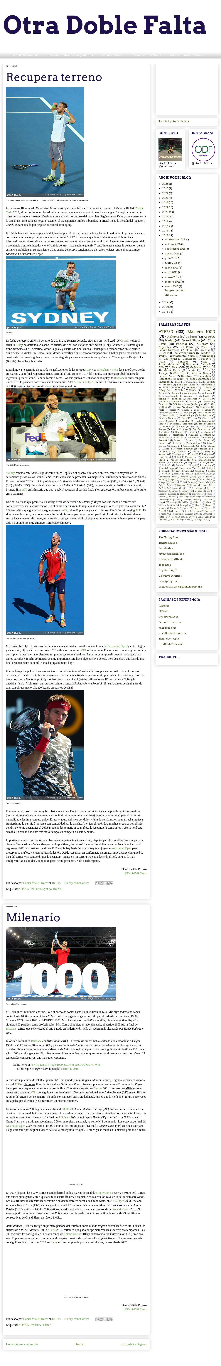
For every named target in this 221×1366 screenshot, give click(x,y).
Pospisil (191, 462)
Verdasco (205, 432)
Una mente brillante (170, 559)
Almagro (193, 435)
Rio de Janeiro (179, 429)
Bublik (161, 479)
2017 (165, 226)
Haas (164, 407)
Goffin (211, 404)
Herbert (177, 448)
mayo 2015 (172, 267)
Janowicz (181, 451)
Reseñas (205, 350)
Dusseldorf (196, 443)
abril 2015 (171, 272)
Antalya (211, 474)
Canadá (189, 440)
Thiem (206, 370)
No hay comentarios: (77, 883)
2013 (165, 307)
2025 (165, 188)
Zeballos (162, 435)
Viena (115, 369)
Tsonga (163, 373)
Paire (160, 511)
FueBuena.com (167, 627)
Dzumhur (194, 485)
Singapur (189, 514)
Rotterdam (206, 465)
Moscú (198, 505)
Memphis (206, 457)
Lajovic (186, 500)
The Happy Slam (168, 537)
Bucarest (192, 398)
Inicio (80, 1344)
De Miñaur (178, 443)
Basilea (97, 1088)
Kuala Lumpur (203, 421)
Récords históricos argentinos (70, 55)
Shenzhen (103, 369)
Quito (208, 426)
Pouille (167, 426)
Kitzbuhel (194, 497)
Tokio (166, 387)
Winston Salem (201, 373)
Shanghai (164, 381)
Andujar (187, 412)
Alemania (189, 474)
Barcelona (191, 387)
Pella (168, 511)
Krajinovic (174, 500)
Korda (164, 500)
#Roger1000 (55, 1064)
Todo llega (164, 564)
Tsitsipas (163, 412)
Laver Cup (164, 457)
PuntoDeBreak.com (170, 622)
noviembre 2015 (175, 239)
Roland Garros (121, 1209)
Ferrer (205, 347)
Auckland (163, 437)
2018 (165, 221)
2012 (165, 311)
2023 (165, 198)
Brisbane (119, 378)
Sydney (10, 472)
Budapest (172, 479)
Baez (175, 477)
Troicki (57, 888)
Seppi (171, 468)
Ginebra (206, 418)
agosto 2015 (172, 253)
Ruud (161, 468)
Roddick (180, 465)
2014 (165, 302)
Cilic (161, 367)
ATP (18, 344)
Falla (213, 485)
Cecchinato (205, 440)
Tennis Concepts (168, 638)
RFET (212, 462)
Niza (199, 423)
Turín (177, 471)
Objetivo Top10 (167, 570)
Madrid (205, 353)
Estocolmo (204, 376)
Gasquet (198, 404)
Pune (202, 462)
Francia (206, 358)
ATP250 (23, 888)
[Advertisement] (186, 89)
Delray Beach (165, 390)
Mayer (162, 423)
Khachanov (178, 454)
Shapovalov (185, 468)
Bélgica (207, 398)
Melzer (209, 502)
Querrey (194, 426)
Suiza (192, 432)
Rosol (192, 465)
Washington (190, 393)
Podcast (181, 344)
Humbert (184, 494)
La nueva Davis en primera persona (180, 586)
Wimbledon (207, 355)
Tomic (182, 517)
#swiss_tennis (39, 1064)
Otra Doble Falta (105, 25)
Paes (210, 508)
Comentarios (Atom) (84, 1355)
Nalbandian (205, 460)
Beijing (162, 398)
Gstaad (124, 340)
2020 (165, 212)
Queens (180, 426)
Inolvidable (165, 548)
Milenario (33, 917)
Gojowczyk (187, 491)
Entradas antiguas (134, 1344)
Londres (183, 361)
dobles (211, 471)
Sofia (198, 468)
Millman (162, 505)
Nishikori (189, 350)
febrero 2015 (173, 281)
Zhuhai (206, 519)
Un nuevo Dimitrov (170, 575)
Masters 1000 (201, 331)
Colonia (162, 443)
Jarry (207, 451)
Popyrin (177, 511)
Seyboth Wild (164, 514)
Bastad (178, 382)
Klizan (191, 454)
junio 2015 (171, 262)
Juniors (171, 497)
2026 (165, 183)
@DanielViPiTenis (135, 873)
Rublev (203, 407)
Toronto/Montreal (169, 364)
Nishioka (162, 508)
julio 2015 (171, 258)
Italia (161, 361)
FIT (202, 446)
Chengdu (162, 482)
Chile (182, 482)
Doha (171, 485)
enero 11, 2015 (70, 1068)
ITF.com (163, 611)
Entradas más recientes (22, 1344)
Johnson (163, 454)
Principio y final (168, 581)
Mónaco (167, 384)
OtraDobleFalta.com (170, 644)
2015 (165, 235)
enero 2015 (172, 286)
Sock (196, 410)
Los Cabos (207, 500)
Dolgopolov (181, 485)
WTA (178, 387)
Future (185, 488)
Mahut (177, 457)
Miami (211, 367)
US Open (64, 1117)
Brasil (209, 477)
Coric (193, 401)
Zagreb (196, 519)
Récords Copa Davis (146, 55)
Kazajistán (184, 421)
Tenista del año (167, 542)
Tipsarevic (172, 517)
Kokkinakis (205, 454)
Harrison (172, 494)
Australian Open (83, 382)
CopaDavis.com (168, 616)
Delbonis (211, 482)
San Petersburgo (202, 429)
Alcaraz (188, 396)
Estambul (163, 404)
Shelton (178, 514)
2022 (165, 202)
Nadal (169, 340)
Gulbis (165, 448)
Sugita (199, 514)
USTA (191, 517)
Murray (202, 344)
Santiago (208, 511)
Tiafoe (161, 517)
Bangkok (184, 477)
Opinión (210, 423)
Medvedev (196, 367)
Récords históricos (24, 55)
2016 (165, 230)
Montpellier (185, 505)
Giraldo (175, 491)
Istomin (161, 497)
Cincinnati (189, 358)
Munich (188, 460)
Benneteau (193, 437)
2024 (165, 193)
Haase (161, 494)
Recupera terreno (54, 77)
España (192, 390)
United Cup (210, 517)
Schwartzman (207, 384)
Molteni (173, 505)
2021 (165, 207)
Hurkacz (202, 448)
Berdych (206, 364)
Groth (209, 491)
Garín (209, 488)
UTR (200, 517)
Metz (212, 382)
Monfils (174, 423)
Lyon (160, 502)
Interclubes (197, 494)
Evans (174, 446)
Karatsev (182, 497)
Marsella (190, 407)
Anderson (204, 396)
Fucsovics (173, 488)
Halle (66, 1109)
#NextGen (178, 435)
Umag (187, 471)
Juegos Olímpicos (200, 378)
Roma (191, 355)
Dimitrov (186, 376)
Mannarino (191, 457)
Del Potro (35, 888)
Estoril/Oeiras (189, 418)
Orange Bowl (198, 508)
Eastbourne (205, 415)
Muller (174, 460)
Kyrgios (162, 393)
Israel (209, 494)
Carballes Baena (187, 479)
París (52, 1229)
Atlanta (207, 435)
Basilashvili (168, 415)
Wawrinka (179, 373)
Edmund (204, 485)
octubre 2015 (173, 244)
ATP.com (163, 605)
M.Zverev (170, 502)
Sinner (179, 432)
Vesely (164, 519)
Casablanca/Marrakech (171, 401)
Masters (178, 355)
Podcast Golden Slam (186, 55)
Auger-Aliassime (206, 412)
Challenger (170, 358)
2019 (165, 216)
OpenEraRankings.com (172, 633)
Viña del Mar (176, 519)
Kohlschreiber (208, 497)
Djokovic (173, 336)
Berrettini (163, 440)
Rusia (187, 511)
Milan (161, 460)
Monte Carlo (103, 1192)
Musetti (208, 505)
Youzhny (199, 471)
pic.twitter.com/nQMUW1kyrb (81, 1064)
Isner (180, 378)
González (199, 491)
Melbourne (198, 502)
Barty (193, 477)
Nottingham (176, 462)
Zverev (162, 355)
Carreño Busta (205, 479)
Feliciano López (181, 404)
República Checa (186, 384)
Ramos (162, 429)
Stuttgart (210, 468)
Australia (178, 437)
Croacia (207, 387)
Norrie (162, 462)
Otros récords (112, 55)
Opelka (186, 508)
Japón (196, 451)
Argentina (164, 347)
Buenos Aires (167, 376)
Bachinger (165, 477)
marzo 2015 (172, 277)
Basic (201, 477)
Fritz (163, 488)
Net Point (188, 423)
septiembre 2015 (175, 248)
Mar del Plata (184, 502)
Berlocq (207, 437)
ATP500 (209, 336)
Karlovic (176, 407)
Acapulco (177, 474)
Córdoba (192, 482)
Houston (206, 390)
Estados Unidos (167, 418)
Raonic (191, 370)
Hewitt (189, 448)
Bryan (177, 440)
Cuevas (206, 401)
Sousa (208, 410)
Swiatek (208, 514)
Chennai (173, 482)
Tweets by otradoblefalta (173, 121)
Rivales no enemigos (171, 553)
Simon (185, 410)
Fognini (190, 382)
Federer (45, 1324)
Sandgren (197, 511)
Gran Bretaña (165, 421)
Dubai (181, 390)
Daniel (201, 482)
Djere (163, 485)
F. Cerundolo (188, 446)
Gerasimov (163, 491)
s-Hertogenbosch (168, 396)
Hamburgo (165, 378)
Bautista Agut (186, 415)
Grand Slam (191, 340)
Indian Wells (177, 367)
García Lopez (198, 488)
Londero (196, 500)
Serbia (172, 410)
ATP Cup (166, 474)
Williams (207, 393)
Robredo (166, 465)
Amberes (200, 474)
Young (187, 519)
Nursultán (174, 508)
